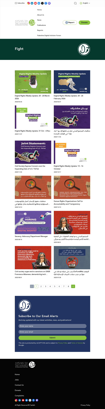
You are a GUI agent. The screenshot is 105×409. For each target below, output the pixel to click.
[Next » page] (73, 286)
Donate (18, 390)
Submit (52, 337)
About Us (40, 15)
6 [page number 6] (59, 286)
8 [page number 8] (68, 286)
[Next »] (73, 286)
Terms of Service (77, 343)
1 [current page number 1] (37, 286)
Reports (40, 30)
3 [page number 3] (45, 286)
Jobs (17, 380)
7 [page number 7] (63, 286)
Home (39, 10)
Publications (41, 25)
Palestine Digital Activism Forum (49, 35)
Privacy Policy (63, 343)
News (39, 20)
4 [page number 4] (50, 286)
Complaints (19, 395)
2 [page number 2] (40, 286)
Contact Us (19, 385)
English (84, 3)
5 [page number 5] (54, 286)
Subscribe (20, 3)
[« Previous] (32, 286)
